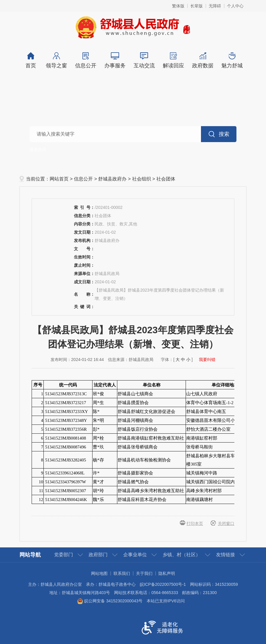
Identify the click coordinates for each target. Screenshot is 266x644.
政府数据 (202, 60)
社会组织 (141, 178)
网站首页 (59, 178)
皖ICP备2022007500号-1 (163, 584)
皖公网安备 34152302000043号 (109, 601)
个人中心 (235, 6)
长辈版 (196, 6)
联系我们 (121, 573)
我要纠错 (207, 359)
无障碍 (215, 6)
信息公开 (85, 60)
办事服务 (114, 60)
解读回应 (173, 60)
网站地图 (99, 573)
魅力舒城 (231, 60)
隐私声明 (166, 573)
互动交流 (144, 60)
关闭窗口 (226, 523)
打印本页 (194, 523)
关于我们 (144, 573)
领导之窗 (56, 60)
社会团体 (165, 178)
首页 (31, 60)
